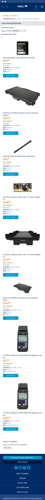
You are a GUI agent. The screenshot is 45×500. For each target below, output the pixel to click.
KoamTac (9, 69)
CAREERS (22, 478)
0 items (36, 8)
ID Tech (9, 369)
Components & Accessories (31, 19)
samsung (18, 19)
